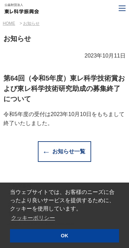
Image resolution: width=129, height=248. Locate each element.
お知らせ (31, 23)
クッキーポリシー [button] (33, 218)
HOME (9, 23)
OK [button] (64, 235)
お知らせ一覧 (68, 151)
